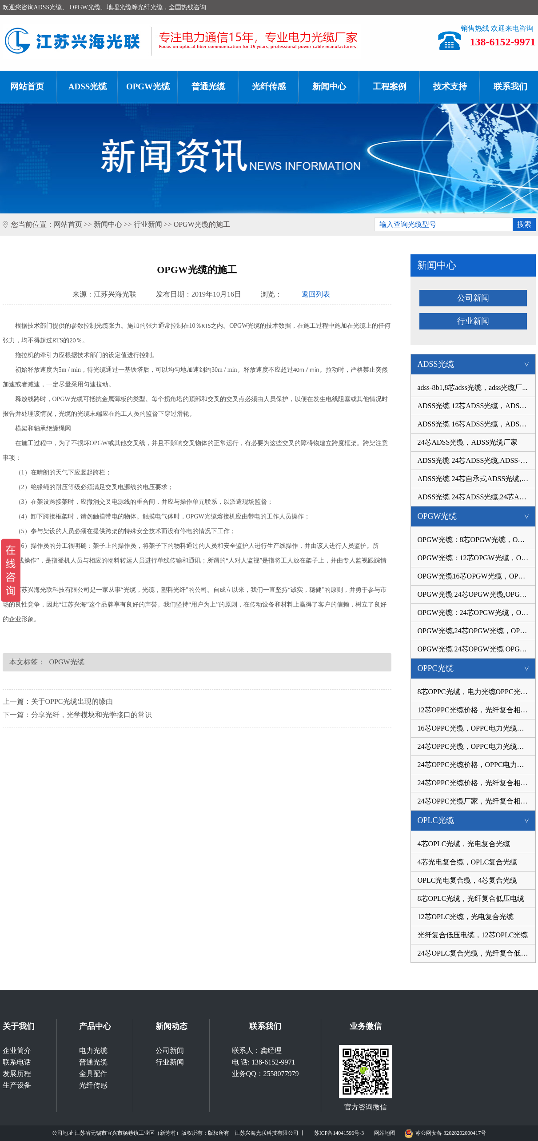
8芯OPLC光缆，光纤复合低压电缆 (471, 898)
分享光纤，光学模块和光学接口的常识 (91, 715)
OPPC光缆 (476, 668)
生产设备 (17, 1085)
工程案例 (389, 86)
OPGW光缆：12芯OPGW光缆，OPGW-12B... (476, 558)
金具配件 (93, 1073)
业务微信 (366, 1026)
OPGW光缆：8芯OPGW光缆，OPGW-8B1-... (476, 539)
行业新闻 (148, 224)
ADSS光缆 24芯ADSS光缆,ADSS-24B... (476, 460)
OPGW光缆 (148, 86)
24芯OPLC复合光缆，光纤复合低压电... (476, 953)
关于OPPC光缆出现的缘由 (72, 701)
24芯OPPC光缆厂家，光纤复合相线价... (476, 801)
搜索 (524, 224)
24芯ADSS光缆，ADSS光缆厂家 (468, 442)
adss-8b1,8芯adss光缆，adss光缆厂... (473, 387)
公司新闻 (473, 297)
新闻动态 (171, 1026)
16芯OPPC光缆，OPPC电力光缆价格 (474, 728)
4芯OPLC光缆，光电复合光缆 (464, 844)
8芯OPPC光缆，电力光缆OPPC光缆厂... (476, 691)
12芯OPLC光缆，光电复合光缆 (466, 916)
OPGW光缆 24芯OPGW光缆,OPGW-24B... (476, 594)
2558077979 (281, 1073)
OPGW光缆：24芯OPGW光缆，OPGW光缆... (476, 612)
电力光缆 (93, 1050)
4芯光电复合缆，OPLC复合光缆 (468, 862)
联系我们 (265, 1026)
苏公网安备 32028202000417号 (445, 1131)
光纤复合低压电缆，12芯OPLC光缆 (473, 935)
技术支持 (450, 86)
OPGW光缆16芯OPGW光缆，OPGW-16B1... (476, 576)
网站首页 (68, 224)
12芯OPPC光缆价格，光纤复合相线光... (476, 710)
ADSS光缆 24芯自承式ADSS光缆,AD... (476, 478)
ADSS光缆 (87, 86)
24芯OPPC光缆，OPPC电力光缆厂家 (474, 746)
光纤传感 (269, 86)
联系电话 (17, 1062)
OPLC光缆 (476, 820)
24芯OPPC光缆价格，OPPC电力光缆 (474, 764)
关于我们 (19, 1026)
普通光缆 (208, 86)
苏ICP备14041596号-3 (339, 1133)
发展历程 (17, 1073)
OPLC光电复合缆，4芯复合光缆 (468, 880)
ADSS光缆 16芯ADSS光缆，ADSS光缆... (476, 424)
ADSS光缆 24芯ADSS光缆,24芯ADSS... (476, 497)
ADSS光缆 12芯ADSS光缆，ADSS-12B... (476, 406)
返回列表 (316, 294)
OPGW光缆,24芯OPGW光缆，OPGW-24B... (476, 631)
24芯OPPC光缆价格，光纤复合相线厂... (476, 783)
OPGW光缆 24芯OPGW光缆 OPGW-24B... (476, 649)
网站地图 (384, 1133)
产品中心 (95, 1026)
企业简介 (17, 1050)
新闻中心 (329, 86)
